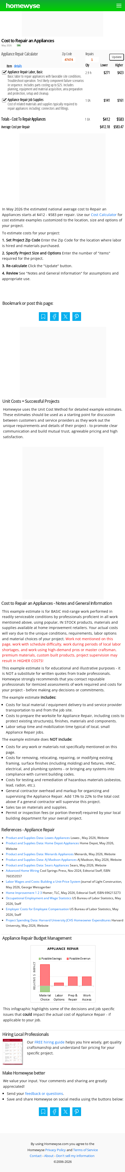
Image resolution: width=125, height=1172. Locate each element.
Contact (36, 1155)
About (49, 1155)
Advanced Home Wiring (22, 870)
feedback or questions (44, 1093)
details (18, 66)
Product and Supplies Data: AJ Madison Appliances (41, 859)
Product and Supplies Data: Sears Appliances (37, 865)
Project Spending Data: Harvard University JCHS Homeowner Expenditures (58, 920)
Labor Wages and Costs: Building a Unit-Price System (43, 881)
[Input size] (92, 59)
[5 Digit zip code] (68, 59)
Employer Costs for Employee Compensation (37, 909)
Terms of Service (85, 1150)
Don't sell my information (75, 1155)
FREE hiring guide (49, 1042)
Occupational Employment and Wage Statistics (38, 898)
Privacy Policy (55, 1150)
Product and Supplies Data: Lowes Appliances (38, 838)
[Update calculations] (116, 57)
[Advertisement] (62, 24)
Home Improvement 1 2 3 (24, 893)
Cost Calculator (104, 214)
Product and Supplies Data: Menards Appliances (40, 854)
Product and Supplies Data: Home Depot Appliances (42, 843)
